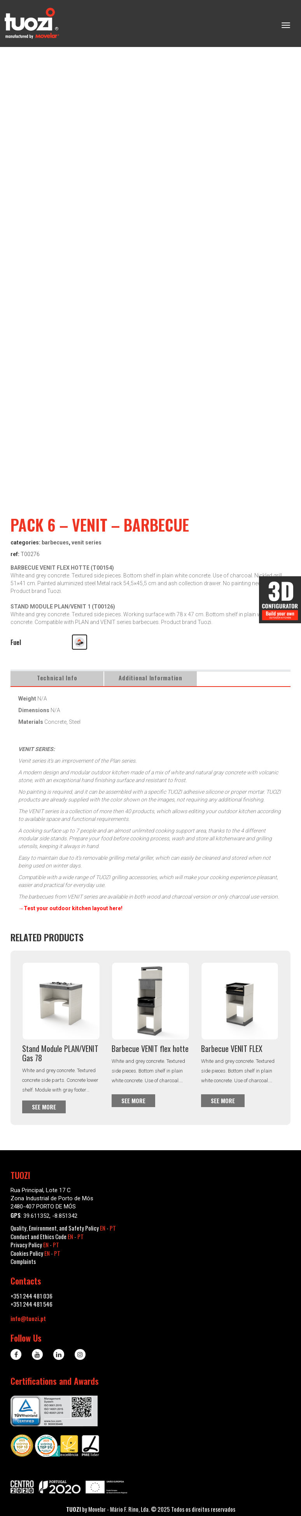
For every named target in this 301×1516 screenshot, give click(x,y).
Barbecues (55, 542)
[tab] (57, 677)
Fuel (15, 642)
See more (44, 1106)
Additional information (150, 677)
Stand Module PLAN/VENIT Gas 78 (60, 1053)
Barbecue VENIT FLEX (231, 1048)
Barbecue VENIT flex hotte (150, 1048)
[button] (79, 642)
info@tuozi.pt (28, 1318)
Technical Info (57, 677)
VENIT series (87, 542)
